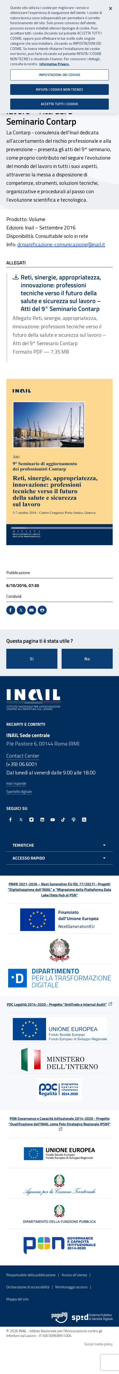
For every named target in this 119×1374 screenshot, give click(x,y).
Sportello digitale (19, 791)
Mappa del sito (17, 1299)
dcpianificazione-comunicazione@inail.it (61, 244)
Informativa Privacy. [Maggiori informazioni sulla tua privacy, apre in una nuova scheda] (54, 61)
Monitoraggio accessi (71, 1287)
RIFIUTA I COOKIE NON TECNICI (59, 86)
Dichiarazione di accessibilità (27, 1287)
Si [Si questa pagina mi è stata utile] (32, 659)
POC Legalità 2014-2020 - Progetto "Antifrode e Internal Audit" (57, 1004)
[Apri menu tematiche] (59, 845)
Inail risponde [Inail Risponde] (16, 783)
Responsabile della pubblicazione (31, 1275)
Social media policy (98, 1344)
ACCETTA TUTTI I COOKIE (59, 101)
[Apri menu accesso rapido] (59, 858)
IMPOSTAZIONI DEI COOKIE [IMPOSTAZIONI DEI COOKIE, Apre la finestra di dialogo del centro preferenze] (59, 72)
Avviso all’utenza (74, 1275)
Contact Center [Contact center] (22, 756)
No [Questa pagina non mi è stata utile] (87, 659)
